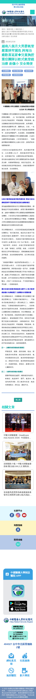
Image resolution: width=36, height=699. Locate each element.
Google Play (18, 603)
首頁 (3, 29)
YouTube (24, 515)
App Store (18, 609)
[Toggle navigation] (32, 12)
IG (18, 515)
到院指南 (18, 529)
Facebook (12, 515)
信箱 (18, 544)
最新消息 (19, 29)
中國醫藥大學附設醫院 (18, 620)
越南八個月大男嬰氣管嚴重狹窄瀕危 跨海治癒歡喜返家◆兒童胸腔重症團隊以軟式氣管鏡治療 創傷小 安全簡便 (18, 34)
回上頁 (18, 400)
